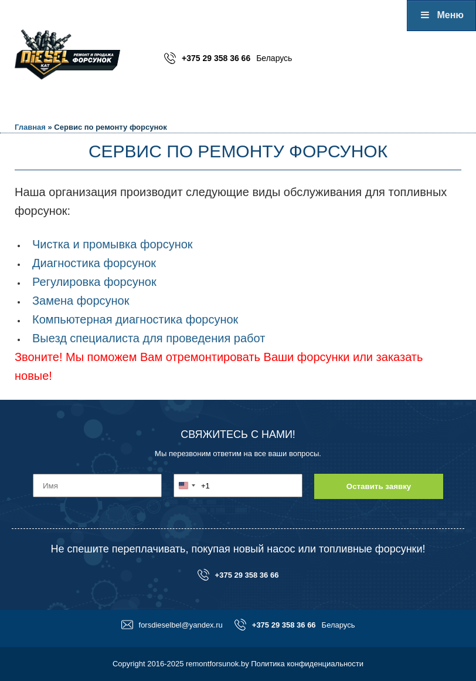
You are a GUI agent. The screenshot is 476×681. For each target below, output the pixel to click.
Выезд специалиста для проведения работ (148, 338)
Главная (30, 127)
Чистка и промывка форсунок (112, 244)
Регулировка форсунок (94, 281)
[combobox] (192, 485)
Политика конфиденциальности (307, 663)
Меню (441, 15)
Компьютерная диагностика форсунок (135, 319)
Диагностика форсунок (94, 263)
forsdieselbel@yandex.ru (172, 625)
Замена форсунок (80, 300)
